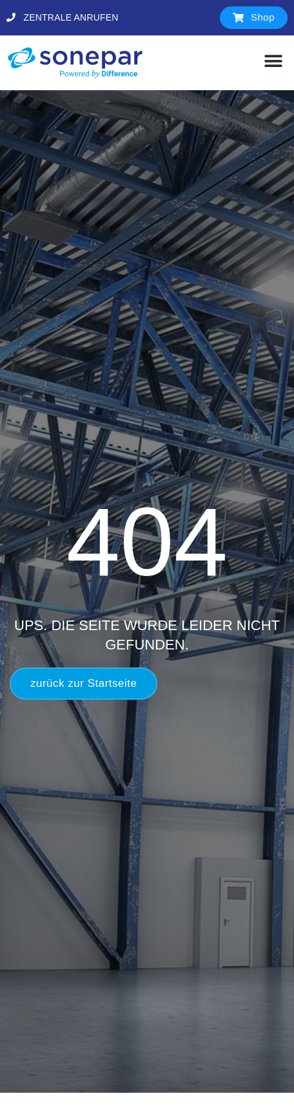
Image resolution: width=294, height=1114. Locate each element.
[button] (273, 60)
